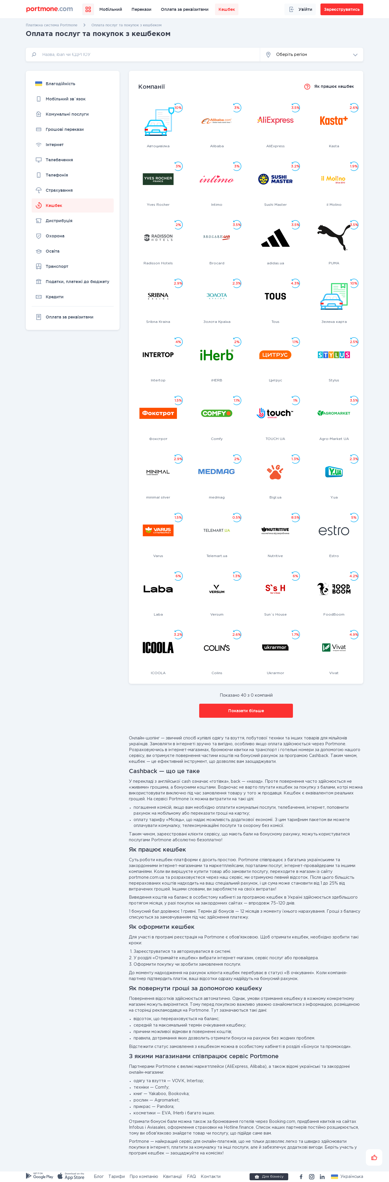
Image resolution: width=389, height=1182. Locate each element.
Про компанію (143, 1176)
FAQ (191, 1176)
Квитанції (172, 1176)
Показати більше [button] (246, 710)
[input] (143, 54)
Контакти (211, 1176)
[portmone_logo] (49, 9)
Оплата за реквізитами (185, 9)
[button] (311, 54)
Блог (99, 1176)
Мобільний (110, 9)
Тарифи (116, 1176)
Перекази (141, 9)
